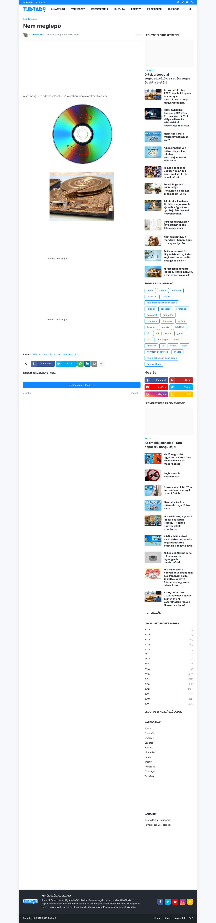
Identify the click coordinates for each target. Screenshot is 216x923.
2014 (169, 679)
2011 (169, 694)
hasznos (167, 321)
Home (157, 918)
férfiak (173, 345)
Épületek (149, 742)
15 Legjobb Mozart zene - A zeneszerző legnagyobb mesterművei (178, 558)
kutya (168, 333)
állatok (166, 296)
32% (34, 19)
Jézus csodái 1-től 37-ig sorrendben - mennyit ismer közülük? (178, 490)
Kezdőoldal (28, 2)
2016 (169, 669)
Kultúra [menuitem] (119, 9)
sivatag (177, 351)
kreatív (162, 290)
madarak (151, 345)
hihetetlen (67, 354)
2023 (169, 644)
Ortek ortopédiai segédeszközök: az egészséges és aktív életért (167, 78)
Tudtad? (52, 918)
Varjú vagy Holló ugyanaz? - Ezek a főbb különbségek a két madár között (177, 459)
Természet (150, 776)
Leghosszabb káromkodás (172, 475)
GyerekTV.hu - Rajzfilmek (158, 820)
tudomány (152, 321)
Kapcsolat (40, 2)
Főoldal (26, 19)
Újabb (28, 393)
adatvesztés (45, 354)
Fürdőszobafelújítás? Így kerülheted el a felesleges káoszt (176, 224)
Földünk (151, 309)
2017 (169, 664)
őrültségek (181, 309)
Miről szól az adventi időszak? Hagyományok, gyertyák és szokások (178, 271)
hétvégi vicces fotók (157, 351)
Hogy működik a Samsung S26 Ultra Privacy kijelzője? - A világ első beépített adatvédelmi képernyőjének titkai (176, 117)
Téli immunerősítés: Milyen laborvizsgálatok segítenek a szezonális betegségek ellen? (178, 256)
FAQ (191, 918)
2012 (169, 689)
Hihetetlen (150, 752)
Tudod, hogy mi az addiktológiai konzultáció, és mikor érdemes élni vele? (176, 189)
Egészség (149, 733)
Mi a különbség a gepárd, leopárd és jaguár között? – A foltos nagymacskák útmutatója (178, 523)
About (168, 918)
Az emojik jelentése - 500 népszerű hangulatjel (163, 445)
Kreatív (148, 762)
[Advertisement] (82, 67)
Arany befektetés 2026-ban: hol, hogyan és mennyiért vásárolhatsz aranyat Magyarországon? (177, 96)
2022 (169, 649)
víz (148, 333)
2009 (169, 704)
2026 (169, 629)
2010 (169, 699)
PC (76, 354)
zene (176, 339)
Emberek (149, 738)
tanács (181, 321)
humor (150, 290)
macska (165, 327)
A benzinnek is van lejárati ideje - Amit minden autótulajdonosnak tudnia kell (175, 154)
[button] (183, 9)
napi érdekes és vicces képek (162, 358)
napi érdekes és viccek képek (162, 302)
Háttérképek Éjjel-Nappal (158, 825)
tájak (184, 345)
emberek (176, 290)
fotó (149, 339)
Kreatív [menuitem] (136, 9)
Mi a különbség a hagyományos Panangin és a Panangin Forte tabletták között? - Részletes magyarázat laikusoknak (178, 577)
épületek (151, 327)
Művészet (150, 766)
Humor (148, 757)
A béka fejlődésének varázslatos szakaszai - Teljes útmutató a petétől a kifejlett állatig (178, 541)
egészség (166, 309)
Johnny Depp (154, 364)
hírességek (162, 339)
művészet (152, 315)
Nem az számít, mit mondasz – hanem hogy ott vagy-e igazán (178, 240)
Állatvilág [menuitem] (58, 9)
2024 (169, 639)
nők (157, 333)
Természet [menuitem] (78, 9)
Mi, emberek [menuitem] (154, 9)
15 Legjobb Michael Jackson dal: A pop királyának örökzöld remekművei (175, 172)
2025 (169, 634)
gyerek (180, 333)
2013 (169, 684)
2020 (169, 659)
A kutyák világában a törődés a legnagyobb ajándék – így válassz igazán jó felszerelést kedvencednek (177, 207)
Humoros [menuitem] (173, 9)
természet (152, 296)
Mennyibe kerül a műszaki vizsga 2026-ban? (177, 136)
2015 (169, 674)
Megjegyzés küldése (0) (82, 385)
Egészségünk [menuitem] (99, 9)
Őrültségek (150, 771)
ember (57, 354)
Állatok (148, 728)
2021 (169, 654)
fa (163, 345)
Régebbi (135, 393)
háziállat (179, 327)
